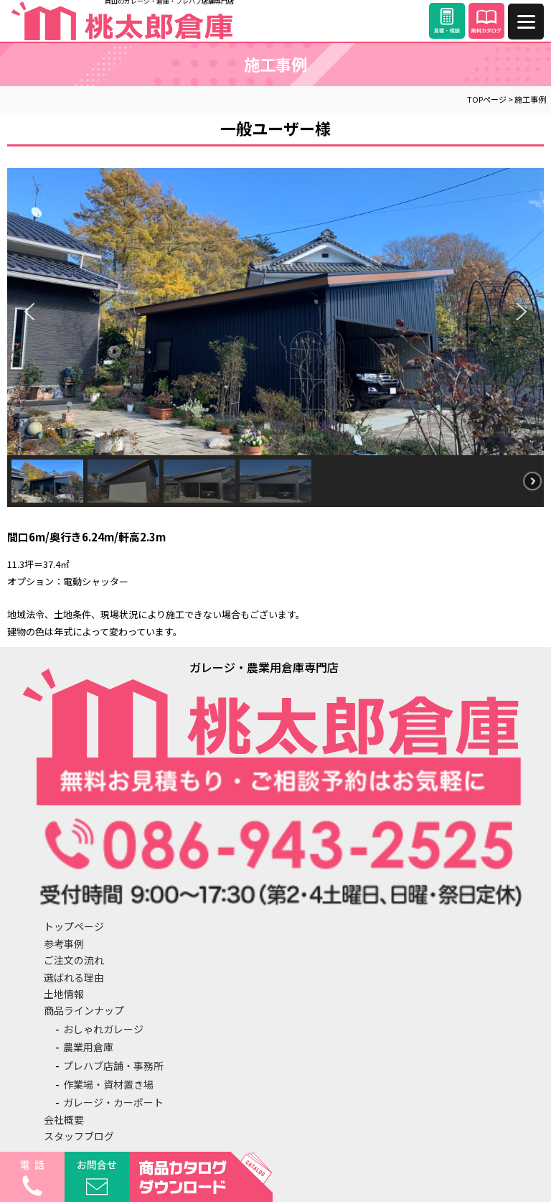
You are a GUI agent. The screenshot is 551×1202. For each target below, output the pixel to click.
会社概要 (64, 1119)
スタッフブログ (79, 1136)
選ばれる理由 (74, 977)
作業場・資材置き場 (108, 1084)
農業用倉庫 (88, 1047)
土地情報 (64, 994)
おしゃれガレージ (103, 1029)
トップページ (74, 926)
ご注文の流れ (74, 960)
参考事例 (64, 943)
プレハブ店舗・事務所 (113, 1065)
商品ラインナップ (84, 1010)
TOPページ (487, 99)
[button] (29, 311)
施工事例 (530, 99)
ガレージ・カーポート (113, 1102)
